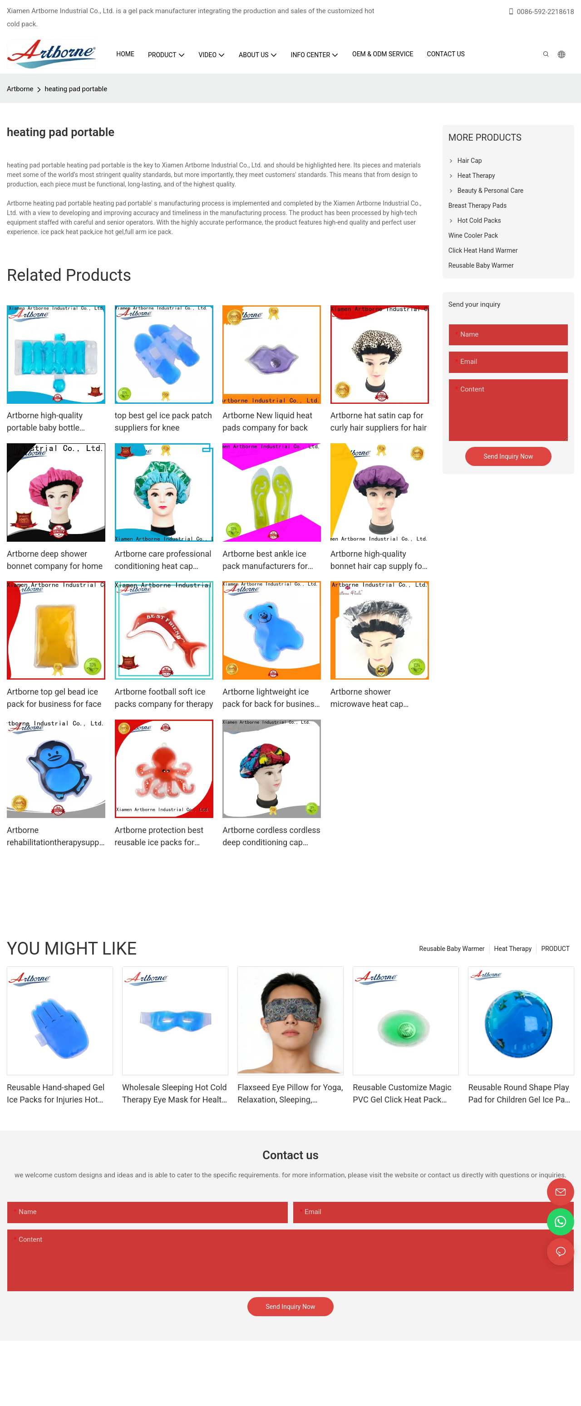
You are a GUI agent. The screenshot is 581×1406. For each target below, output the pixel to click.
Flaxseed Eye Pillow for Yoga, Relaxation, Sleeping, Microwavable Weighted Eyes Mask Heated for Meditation (290, 1094)
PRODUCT (555, 948)
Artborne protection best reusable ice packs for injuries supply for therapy (161, 836)
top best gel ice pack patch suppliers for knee (163, 421)
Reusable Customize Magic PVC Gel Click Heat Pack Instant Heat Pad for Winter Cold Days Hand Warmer (402, 1094)
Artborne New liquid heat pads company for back (267, 421)
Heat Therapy (513, 948)
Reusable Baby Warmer (452, 948)
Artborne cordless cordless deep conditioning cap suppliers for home (271, 836)
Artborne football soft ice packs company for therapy (164, 698)
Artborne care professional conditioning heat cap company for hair (163, 560)
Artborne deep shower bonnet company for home (55, 560)
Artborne (20, 89)
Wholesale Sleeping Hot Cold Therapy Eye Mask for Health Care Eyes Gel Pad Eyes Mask (174, 1094)
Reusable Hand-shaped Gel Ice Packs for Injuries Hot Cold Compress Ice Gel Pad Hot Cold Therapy (56, 1094)
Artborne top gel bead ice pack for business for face (54, 698)
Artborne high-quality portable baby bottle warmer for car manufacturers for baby (49, 422)
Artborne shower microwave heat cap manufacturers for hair (371, 698)
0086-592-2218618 (540, 12)
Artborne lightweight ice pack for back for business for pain (270, 698)
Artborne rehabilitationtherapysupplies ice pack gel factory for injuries (55, 836)
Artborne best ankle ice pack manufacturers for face (265, 560)
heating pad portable (75, 89)
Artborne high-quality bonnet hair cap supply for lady (377, 560)
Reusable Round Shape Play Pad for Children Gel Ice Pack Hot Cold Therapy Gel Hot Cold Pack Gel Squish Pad (520, 1094)
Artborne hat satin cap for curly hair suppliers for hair (378, 421)
